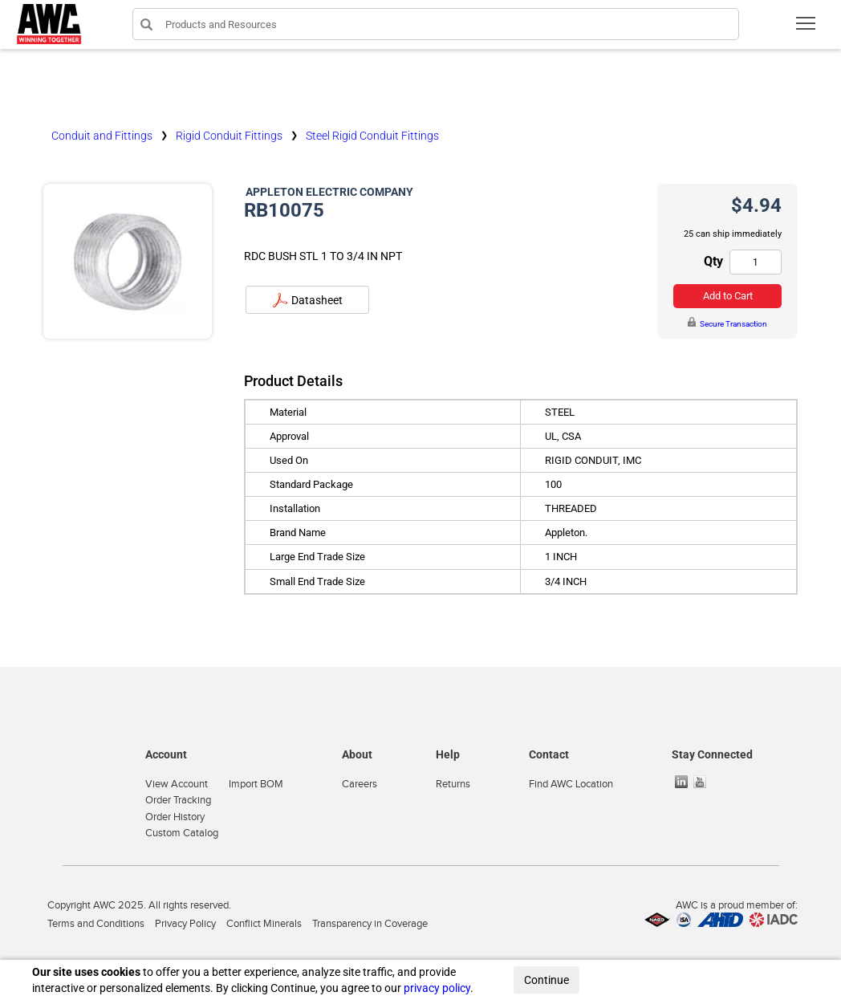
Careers (359, 784)
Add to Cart (728, 296)
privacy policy (437, 988)
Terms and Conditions (95, 923)
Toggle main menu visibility (807, 28)
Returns (453, 784)
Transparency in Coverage (370, 923)
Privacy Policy (185, 923)
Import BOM (256, 784)
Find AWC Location (571, 784)
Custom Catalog (181, 833)
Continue (546, 980)
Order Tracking (178, 800)
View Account (176, 784)
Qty (713, 261)
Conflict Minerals (264, 923)
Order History (175, 817)
